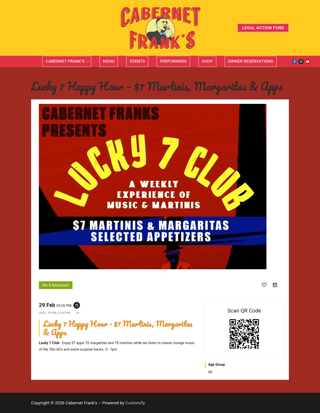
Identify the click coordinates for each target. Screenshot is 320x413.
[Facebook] (294, 61)
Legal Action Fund (263, 27)
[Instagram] (301, 61)
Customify (135, 402)
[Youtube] (307, 61)
